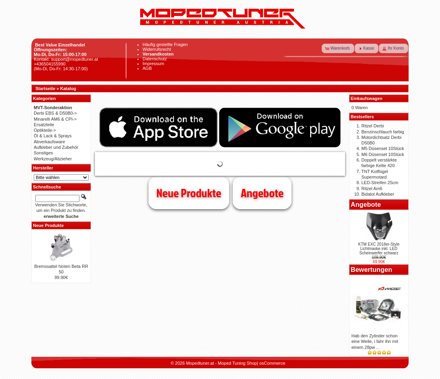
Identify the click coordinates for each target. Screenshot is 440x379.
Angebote (262, 193)
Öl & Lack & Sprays (52, 135)
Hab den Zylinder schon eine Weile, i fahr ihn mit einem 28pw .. (374, 341)
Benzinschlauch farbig (382, 131)
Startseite (45, 88)
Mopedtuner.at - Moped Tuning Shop (221, 363)
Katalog (68, 88)
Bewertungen (371, 269)
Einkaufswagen (366, 98)
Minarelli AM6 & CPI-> (55, 119)
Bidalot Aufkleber (377, 194)
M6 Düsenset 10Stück (382, 154)
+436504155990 (50, 64)
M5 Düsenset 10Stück (382, 148)
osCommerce (272, 363)
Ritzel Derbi (372, 125)
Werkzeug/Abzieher (53, 158)
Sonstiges (43, 152)
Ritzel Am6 (371, 188)
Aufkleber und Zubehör (56, 147)
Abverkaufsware (49, 141)
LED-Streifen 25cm (379, 182)
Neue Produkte (188, 193)
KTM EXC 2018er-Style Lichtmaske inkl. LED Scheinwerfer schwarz (378, 248)
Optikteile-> (45, 130)
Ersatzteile (44, 124)
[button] (338, 48)
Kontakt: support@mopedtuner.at (66, 59)
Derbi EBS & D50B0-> (55, 113)
